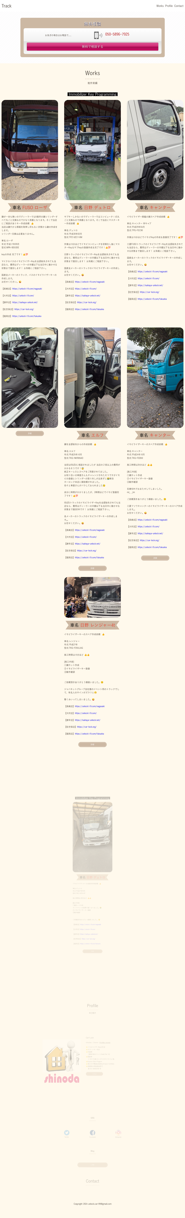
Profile (169, 5)
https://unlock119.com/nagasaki (27, 289)
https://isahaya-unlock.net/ (25, 302)
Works (160, 5)
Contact (178, 5)
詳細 (30, 433)
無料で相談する (92, 46)
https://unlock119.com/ (23, 296)
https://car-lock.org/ (24, 309)
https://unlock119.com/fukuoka (26, 316)
